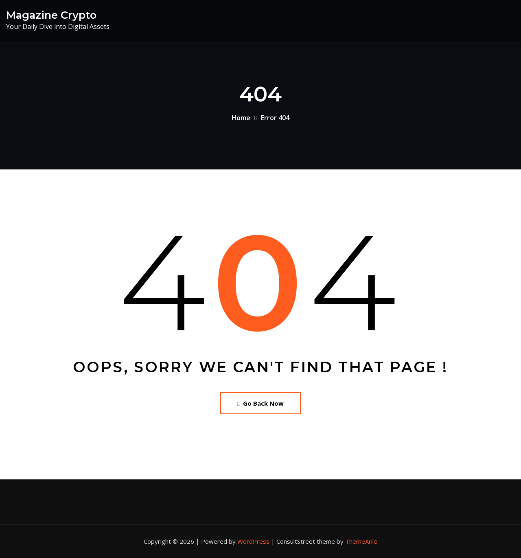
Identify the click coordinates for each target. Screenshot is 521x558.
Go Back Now (260, 403)
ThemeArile (361, 541)
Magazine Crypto (51, 15)
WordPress (253, 541)
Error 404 (275, 117)
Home (241, 117)
